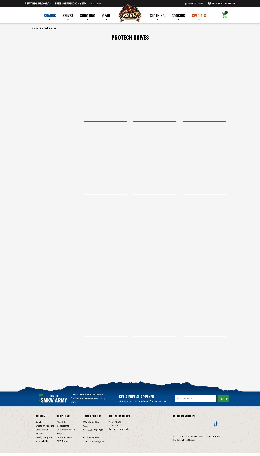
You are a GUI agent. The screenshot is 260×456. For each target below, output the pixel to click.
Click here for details (118, 431)
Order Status (41, 432)
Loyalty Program (43, 439)
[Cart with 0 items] (224, 15)
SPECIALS (199, 16)
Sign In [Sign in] (38, 424)
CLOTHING (157, 16)
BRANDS (50, 16)
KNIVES (68, 16)
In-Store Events (64, 439)
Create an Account (44, 428)
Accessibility (41, 443)
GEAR (106, 16)
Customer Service (66, 432)
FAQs (59, 436)
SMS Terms (62, 443)
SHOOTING (87, 16)
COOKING (178, 16)
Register (230, 3)
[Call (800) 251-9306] (194, 3)
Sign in (216, 3)
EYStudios (190, 442)
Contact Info (63, 428)
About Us (61, 424)
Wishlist (39, 436)
